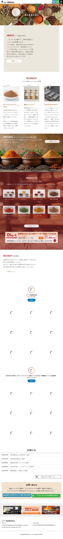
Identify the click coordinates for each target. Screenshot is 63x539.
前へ (2, 510)
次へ (61, 510)
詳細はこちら (11, 62)
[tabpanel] (31, 14)
